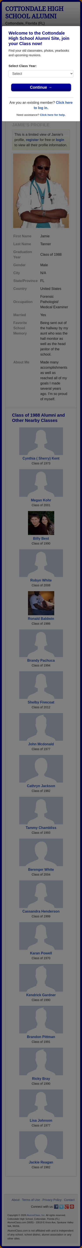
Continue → (41, 87)
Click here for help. (52, 114)
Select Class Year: (23, 66)
